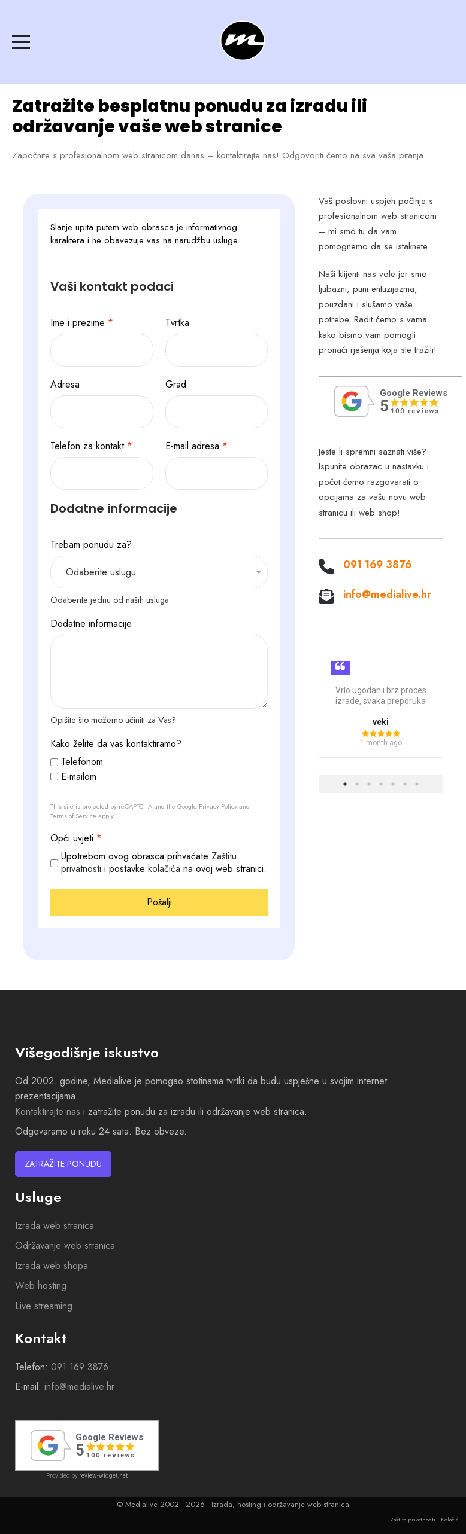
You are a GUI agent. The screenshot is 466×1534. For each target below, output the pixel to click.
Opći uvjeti (76, 838)
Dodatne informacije (91, 624)
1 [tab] (345, 784)
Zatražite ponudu (63, 1164)
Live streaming (43, 1306)
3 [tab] (369, 784)
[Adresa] (101, 411)
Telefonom (82, 762)
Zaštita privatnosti (413, 1519)
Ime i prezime (81, 323)
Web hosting (40, 1285)
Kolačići (450, 1519)
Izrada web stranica (54, 1226)
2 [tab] (357, 784)
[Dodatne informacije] (159, 672)
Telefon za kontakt (91, 446)
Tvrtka (177, 323)
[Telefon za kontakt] (101, 473)
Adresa (65, 385)
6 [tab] (405, 784)
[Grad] (216, 411)
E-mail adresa (196, 446)
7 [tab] (417, 784)
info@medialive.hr (387, 594)
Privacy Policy (218, 806)
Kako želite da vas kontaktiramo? (115, 744)
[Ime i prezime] (101, 350)
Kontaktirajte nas (47, 1111)
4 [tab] (381, 784)
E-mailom (78, 777)
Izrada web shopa (51, 1266)
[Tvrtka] (216, 350)
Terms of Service (73, 816)
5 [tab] (393, 784)
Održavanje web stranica (65, 1245)
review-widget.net (103, 1475)
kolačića (164, 869)
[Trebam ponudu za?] (159, 572)
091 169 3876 (377, 564)
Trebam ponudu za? (91, 545)
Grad (175, 385)
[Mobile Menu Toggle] (21, 42)
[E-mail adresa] (216, 473)
